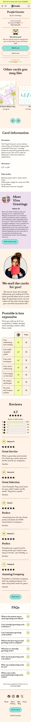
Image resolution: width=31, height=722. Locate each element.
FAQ (18, 702)
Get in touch (15, 709)
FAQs (18, 686)
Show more (15, 597)
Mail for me (15, 48)
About (13, 702)
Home (6, 702)
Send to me (15, 53)
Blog (19, 703)
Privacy (12, 703)
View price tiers (15, 25)
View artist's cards (10, 241)
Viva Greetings (16, 15)
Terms (24, 702)
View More (5, 464)
